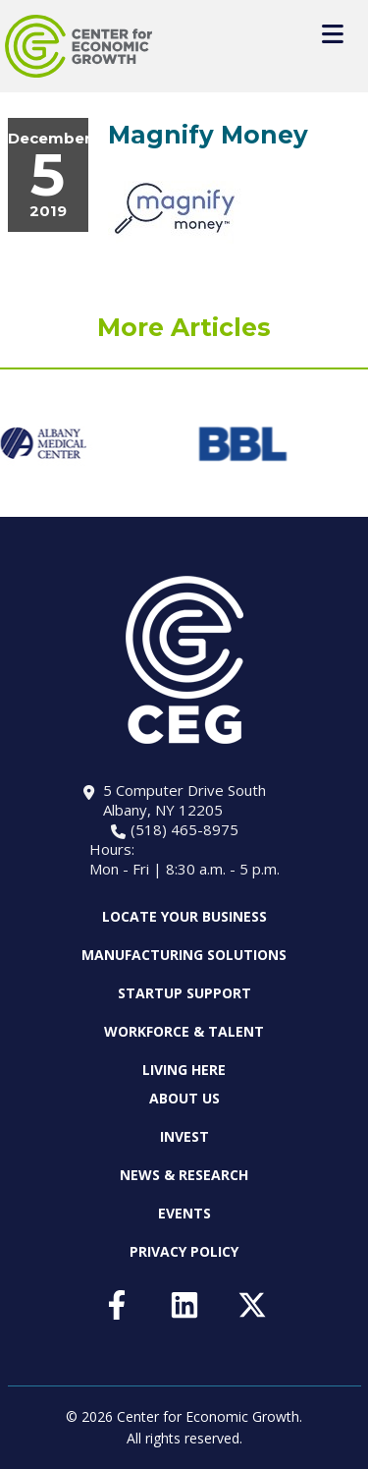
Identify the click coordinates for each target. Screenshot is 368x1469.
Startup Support (184, 993)
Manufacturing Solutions (184, 954)
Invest (184, 1136)
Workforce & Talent (184, 1031)
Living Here (184, 1069)
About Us (184, 1098)
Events (184, 1213)
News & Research (184, 1174)
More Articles (184, 327)
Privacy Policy (184, 1251)
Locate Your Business (184, 917)
